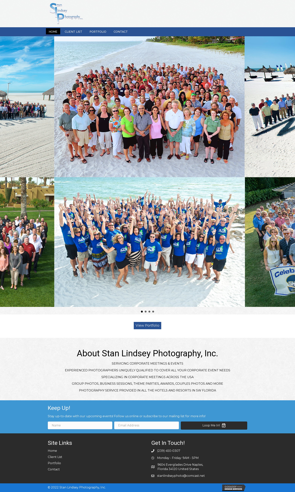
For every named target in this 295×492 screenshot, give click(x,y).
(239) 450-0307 (168, 451)
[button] (147, 325)
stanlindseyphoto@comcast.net (181, 476)
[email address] (146, 425)
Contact (54, 469)
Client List (55, 457)
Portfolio (54, 463)
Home (52, 451)
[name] (80, 425)
